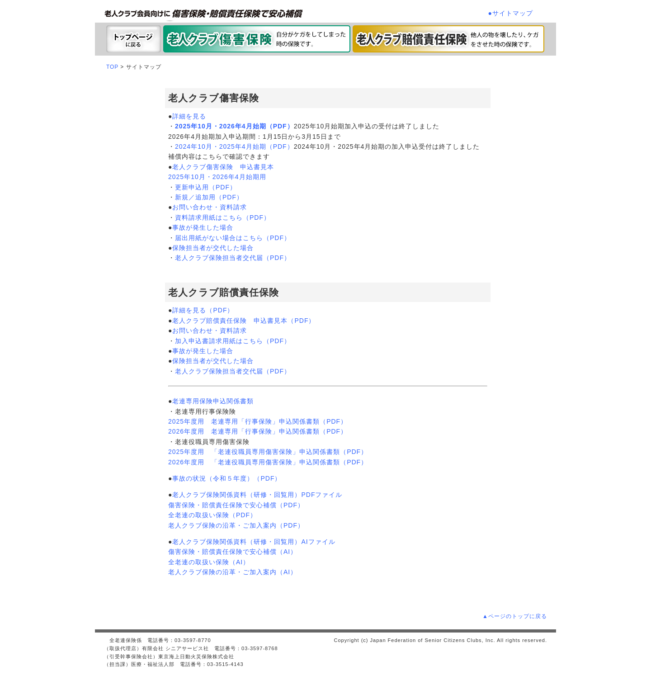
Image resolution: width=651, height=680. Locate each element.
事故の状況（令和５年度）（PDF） (226, 478)
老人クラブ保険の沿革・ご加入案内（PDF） (236, 525)
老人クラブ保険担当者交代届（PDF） (233, 257)
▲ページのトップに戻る (514, 616)
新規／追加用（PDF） (209, 197)
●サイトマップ (510, 13)
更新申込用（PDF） (205, 187)
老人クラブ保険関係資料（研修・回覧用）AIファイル (253, 541)
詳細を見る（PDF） (203, 310)
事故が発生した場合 (202, 227)
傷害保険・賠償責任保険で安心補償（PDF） (236, 505)
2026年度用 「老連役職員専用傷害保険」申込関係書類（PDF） (268, 462)
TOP (112, 67)
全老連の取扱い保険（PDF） (212, 515)
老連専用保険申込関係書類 (213, 401)
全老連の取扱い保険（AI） (209, 562)
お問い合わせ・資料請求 (209, 207)
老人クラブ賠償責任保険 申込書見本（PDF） (243, 320)
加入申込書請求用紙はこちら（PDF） (233, 341)
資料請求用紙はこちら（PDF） (222, 217)
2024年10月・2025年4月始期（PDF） (234, 146)
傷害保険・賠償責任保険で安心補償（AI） (232, 551)
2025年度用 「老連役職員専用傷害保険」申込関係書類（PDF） (268, 451)
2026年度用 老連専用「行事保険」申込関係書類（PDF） (257, 431)
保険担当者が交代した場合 (213, 247)
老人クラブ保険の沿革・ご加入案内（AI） (232, 572)
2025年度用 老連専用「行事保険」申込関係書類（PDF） (257, 421)
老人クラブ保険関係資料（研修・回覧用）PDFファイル (257, 494)
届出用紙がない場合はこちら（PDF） (233, 237)
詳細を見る (189, 116)
